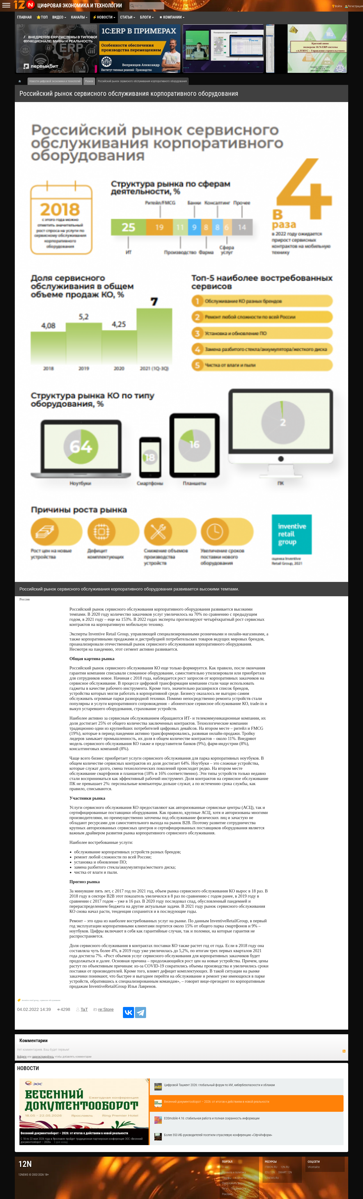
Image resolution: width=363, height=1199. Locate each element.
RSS (344, 1051)
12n (25, 1164)
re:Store (106, 1009)
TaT (84, 1009)
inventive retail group (30, 1000)
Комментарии (33, 1040)
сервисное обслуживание (50, 1000)
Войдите (22, 1056)
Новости (28, 1068)
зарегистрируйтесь (43, 1056)
